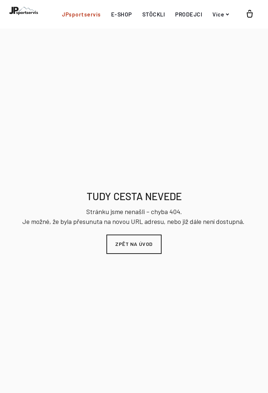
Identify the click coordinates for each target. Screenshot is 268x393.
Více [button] (220, 14)
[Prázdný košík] (249, 14)
